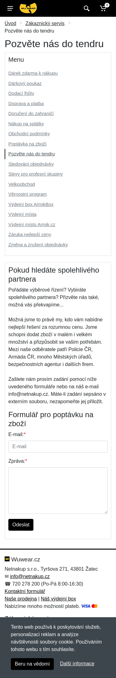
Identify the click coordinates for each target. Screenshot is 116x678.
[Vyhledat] (86, 8)
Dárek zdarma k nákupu (33, 73)
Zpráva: (17, 461)
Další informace (77, 663)
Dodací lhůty (21, 93)
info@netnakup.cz (29, 576)
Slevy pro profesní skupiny (35, 173)
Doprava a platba (26, 103)
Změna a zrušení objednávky (38, 244)
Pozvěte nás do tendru (31, 153)
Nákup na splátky (26, 123)
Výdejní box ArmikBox (31, 204)
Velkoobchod (21, 184)
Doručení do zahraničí (31, 113)
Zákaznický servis (44, 23)
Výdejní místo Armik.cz (31, 224)
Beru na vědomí (32, 664)
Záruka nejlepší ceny (29, 234)
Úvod (10, 23)
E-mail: (17, 434)
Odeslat (20, 524)
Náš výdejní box (58, 598)
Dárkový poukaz (25, 83)
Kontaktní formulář (25, 591)
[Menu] (10, 8)
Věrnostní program (27, 194)
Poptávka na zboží (27, 143)
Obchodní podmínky (29, 133)
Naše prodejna (21, 598)
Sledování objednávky (31, 164)
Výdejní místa (22, 214)
